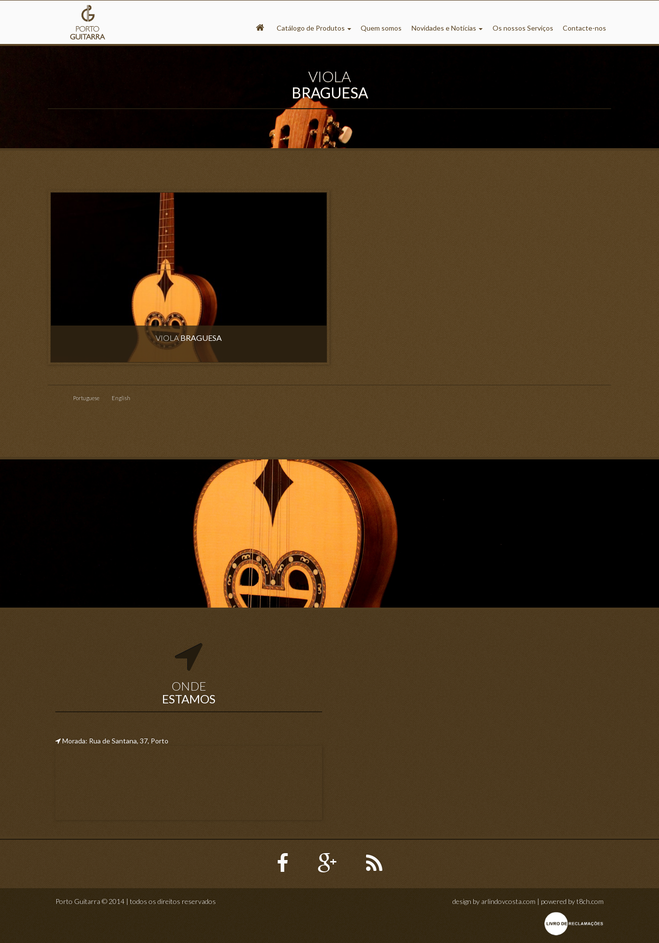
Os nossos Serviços (523, 28)
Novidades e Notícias (447, 28)
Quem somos (381, 28)
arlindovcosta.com (508, 901)
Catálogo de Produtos (314, 28)
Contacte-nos (584, 28)
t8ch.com (590, 901)
